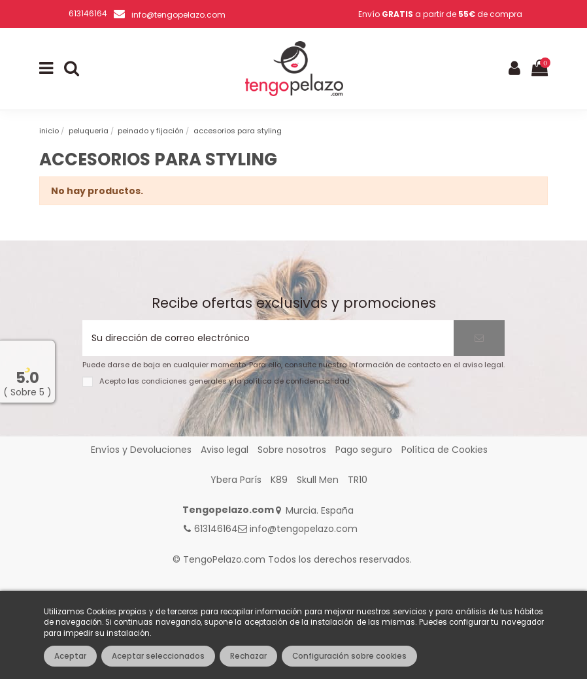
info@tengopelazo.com (178, 14)
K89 (279, 479)
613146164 (216, 528)
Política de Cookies (444, 449)
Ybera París (235, 479)
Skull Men (318, 479)
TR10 (357, 479)
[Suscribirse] (479, 338)
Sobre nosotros (292, 449)
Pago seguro (363, 449)
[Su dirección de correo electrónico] (268, 338)
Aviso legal (224, 449)
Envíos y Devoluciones (141, 449)
